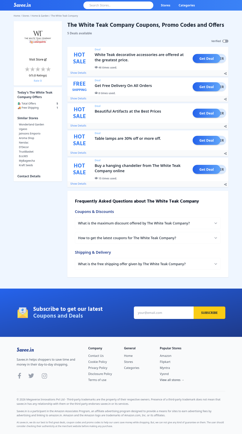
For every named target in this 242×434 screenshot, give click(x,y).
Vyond (164, 374)
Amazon (165, 356)
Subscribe (209, 313)
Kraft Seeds (26, 165)
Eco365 (23, 156)
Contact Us (96, 356)
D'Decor (24, 147)
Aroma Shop (26, 138)
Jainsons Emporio (29, 133)
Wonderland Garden (31, 124)
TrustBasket (26, 151)
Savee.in (25, 350)
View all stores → (172, 380)
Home (17, 15)
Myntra (165, 368)
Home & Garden (40, 15)
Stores (165, 5)
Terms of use (97, 380)
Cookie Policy (97, 362)
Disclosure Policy (100, 374)
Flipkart (165, 362)
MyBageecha (27, 160)
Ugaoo (23, 129)
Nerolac (24, 142)
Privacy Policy (97, 368)
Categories (187, 5)
